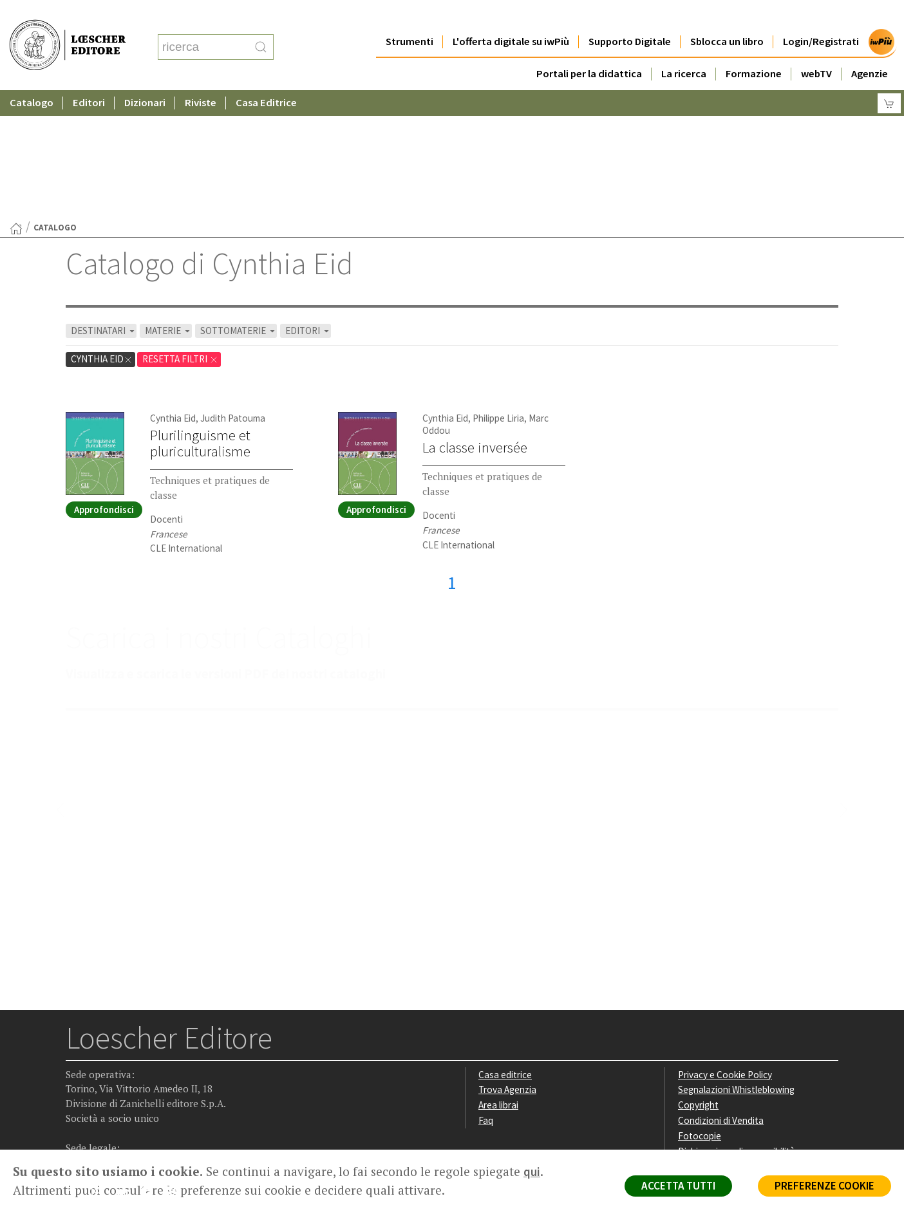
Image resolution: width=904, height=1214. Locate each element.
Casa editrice (505, 949)
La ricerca (683, 48)
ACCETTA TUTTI (678, 1186)
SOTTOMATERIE (238, 205)
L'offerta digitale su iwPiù (511, 16)
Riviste (200, 77)
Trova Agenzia (507, 964)
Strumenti (409, 16)
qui (531, 1171)
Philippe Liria (498, 292)
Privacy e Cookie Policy (725, 949)
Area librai (498, 979)
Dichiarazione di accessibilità (736, 1026)
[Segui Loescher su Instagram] (102, 1068)
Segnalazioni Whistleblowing (736, 964)
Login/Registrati (821, 16)
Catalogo (31, 77)
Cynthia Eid (102, 233)
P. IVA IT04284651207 (110, 1120)
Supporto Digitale (630, 16)
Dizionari (144, 77)
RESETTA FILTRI (180, 233)
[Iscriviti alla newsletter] (177, 1067)
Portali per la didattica (589, 48)
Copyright (698, 979)
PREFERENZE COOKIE (824, 1186)
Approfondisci (104, 384)
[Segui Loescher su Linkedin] (127, 1068)
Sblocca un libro (727, 16)
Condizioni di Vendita (721, 995)
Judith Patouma (232, 292)
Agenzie (869, 48)
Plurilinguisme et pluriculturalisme (200, 318)
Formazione (754, 48)
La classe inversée (474, 322)
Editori (89, 77)
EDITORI (308, 205)
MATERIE (168, 205)
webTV (816, 48)
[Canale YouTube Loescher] (152, 1068)
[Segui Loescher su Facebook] (77, 1068)
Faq (485, 995)
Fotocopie (699, 1010)
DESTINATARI (104, 205)
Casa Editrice (266, 77)
